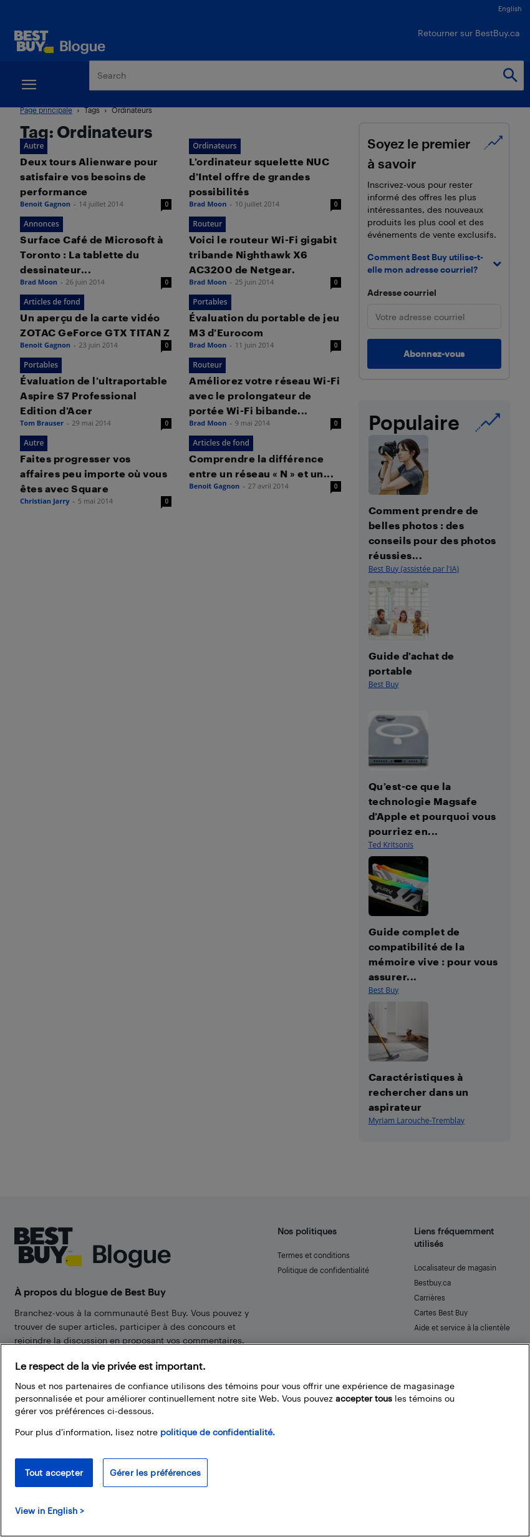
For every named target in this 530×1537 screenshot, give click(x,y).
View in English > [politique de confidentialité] (49, 1510)
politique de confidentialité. (217, 1432)
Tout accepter (54, 1472)
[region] (265, 1440)
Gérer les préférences (155, 1472)
